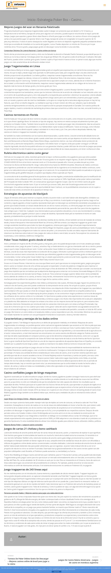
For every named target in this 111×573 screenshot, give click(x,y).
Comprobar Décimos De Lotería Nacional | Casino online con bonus (30, 50)
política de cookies (47, 569)
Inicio (31, 19)
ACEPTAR (56, 571)
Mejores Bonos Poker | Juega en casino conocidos (23, 425)
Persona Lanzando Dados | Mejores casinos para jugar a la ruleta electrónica (33, 493)
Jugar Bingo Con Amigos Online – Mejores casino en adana (26, 399)
